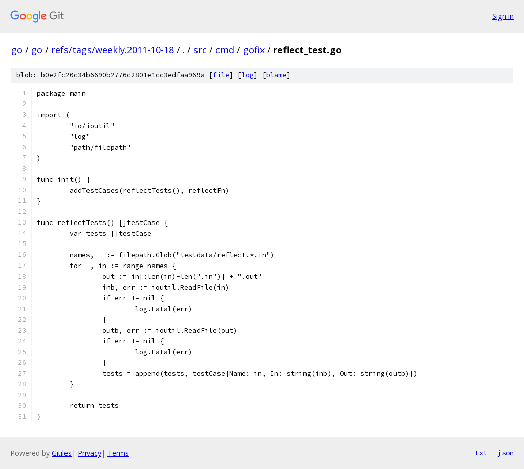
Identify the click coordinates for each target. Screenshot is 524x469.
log (248, 75)
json (505, 452)
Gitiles (62, 453)
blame (276, 75)
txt (481, 452)
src (200, 50)
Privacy (89, 453)
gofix (254, 50)
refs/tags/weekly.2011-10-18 (112, 50)
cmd (224, 50)
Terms (118, 453)
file (221, 75)
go (17, 50)
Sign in (503, 16)
